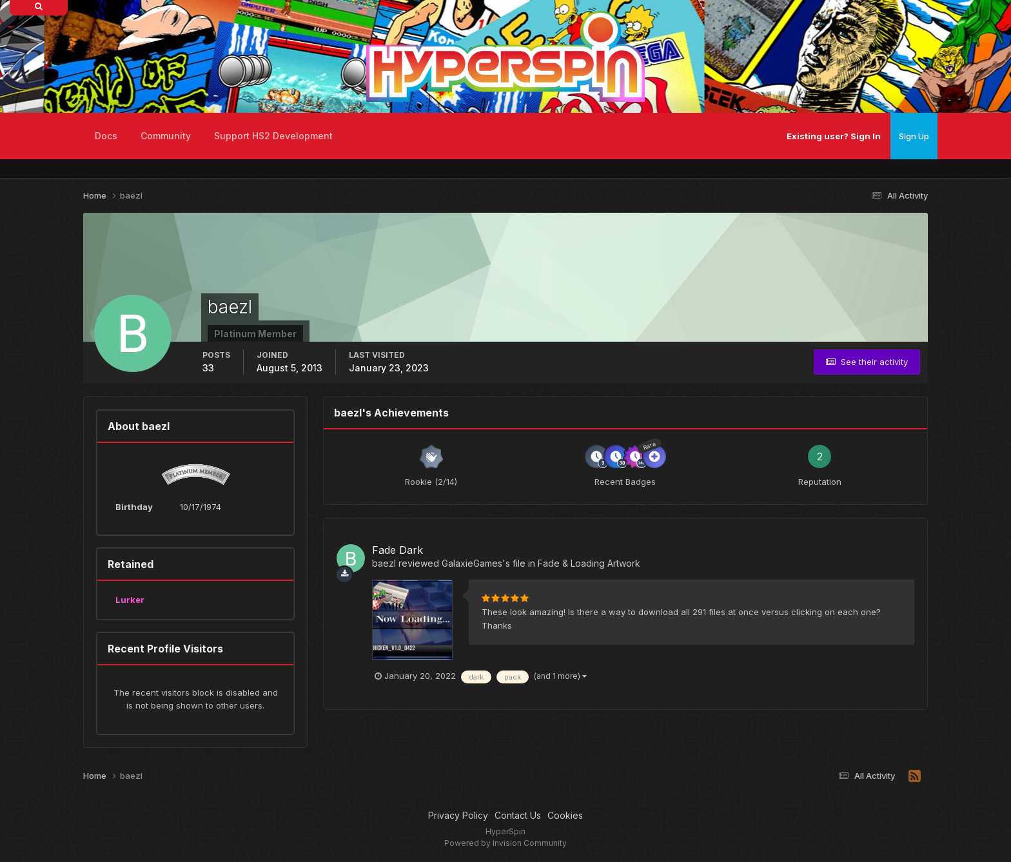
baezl (384, 563)
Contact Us (518, 815)
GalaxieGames (472, 563)
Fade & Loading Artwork (589, 563)
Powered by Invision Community (505, 843)
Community (166, 135)
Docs (106, 135)
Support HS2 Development (273, 135)
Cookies (565, 815)
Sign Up (914, 136)
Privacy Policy (458, 815)
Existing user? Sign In (834, 136)
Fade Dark (397, 550)
